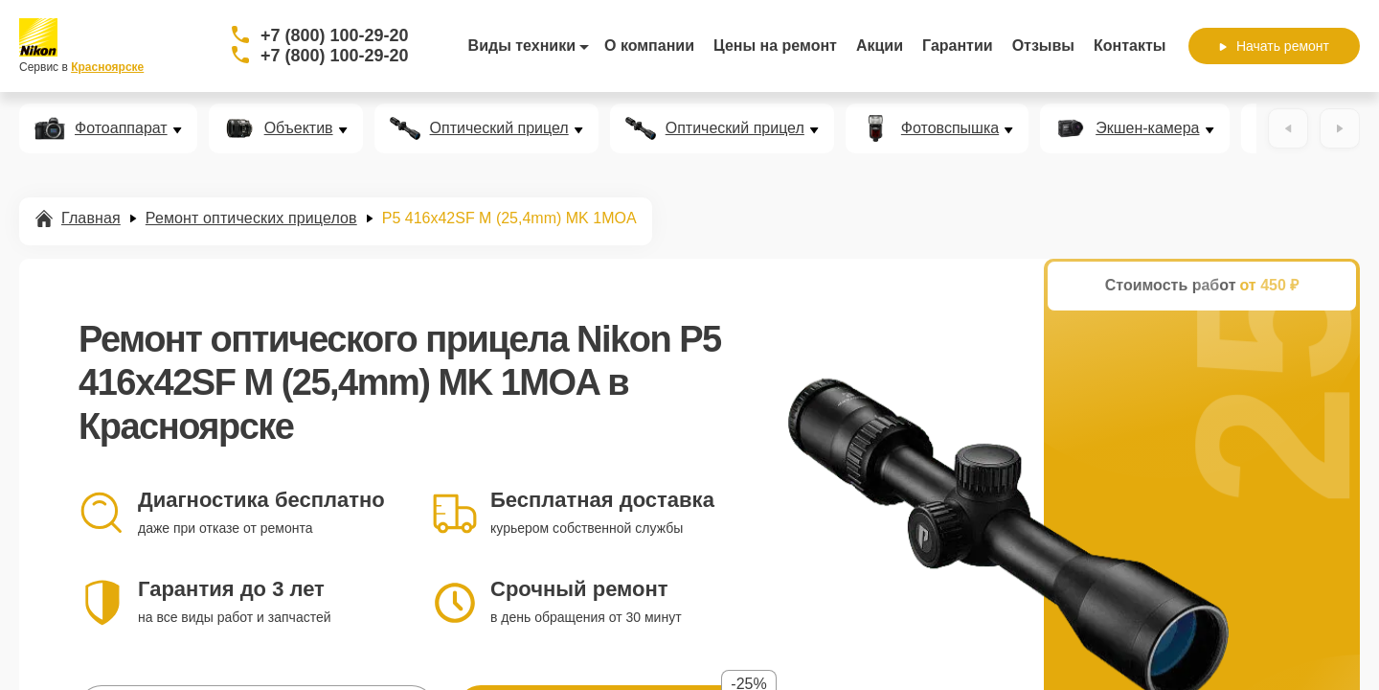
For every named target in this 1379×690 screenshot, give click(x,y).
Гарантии (957, 45)
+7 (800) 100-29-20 (334, 35)
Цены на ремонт (775, 45)
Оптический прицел (499, 128)
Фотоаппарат (121, 128)
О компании (649, 45)
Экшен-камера (1147, 128)
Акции (879, 45)
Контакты (1129, 45)
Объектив (298, 128)
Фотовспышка (950, 128)
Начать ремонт (1274, 46)
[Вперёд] (1340, 128)
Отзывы (1043, 45)
